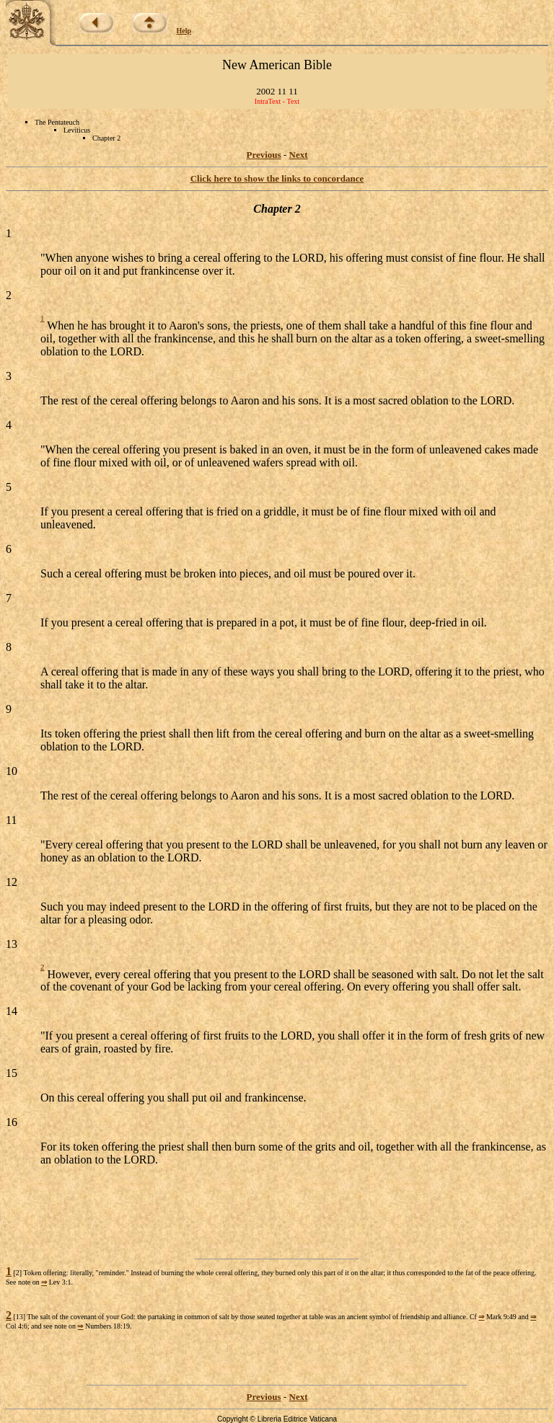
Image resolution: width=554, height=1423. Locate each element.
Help (184, 31)
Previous (264, 154)
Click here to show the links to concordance (277, 178)
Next (298, 154)
